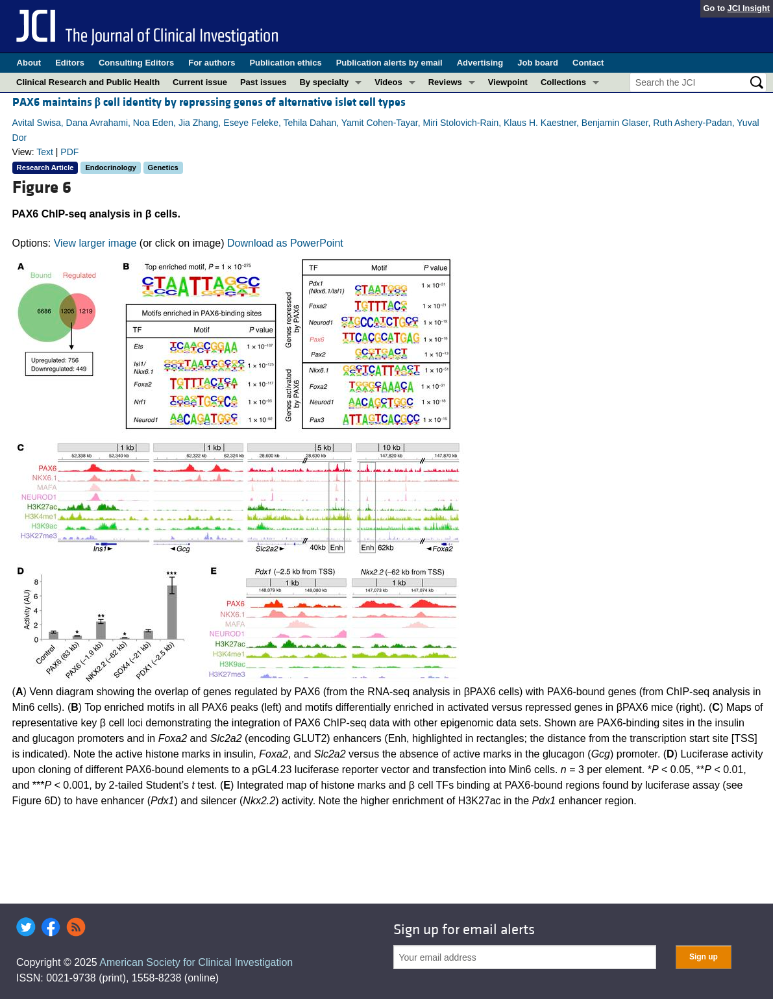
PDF (69, 152)
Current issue (200, 82)
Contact (588, 63)
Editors (69, 63)
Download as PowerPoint (285, 243)
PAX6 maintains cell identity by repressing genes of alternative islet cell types (209, 102)
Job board (537, 63)
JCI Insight (749, 8)
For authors (211, 63)
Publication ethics (285, 63)
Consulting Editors (136, 63)
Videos (388, 82)
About (29, 63)
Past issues (263, 82)
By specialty (324, 82)
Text (44, 152)
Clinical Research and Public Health (88, 82)
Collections (563, 82)
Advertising (480, 63)
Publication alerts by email (389, 63)
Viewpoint (508, 82)
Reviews (445, 82)
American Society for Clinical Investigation (196, 962)
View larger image (95, 243)
